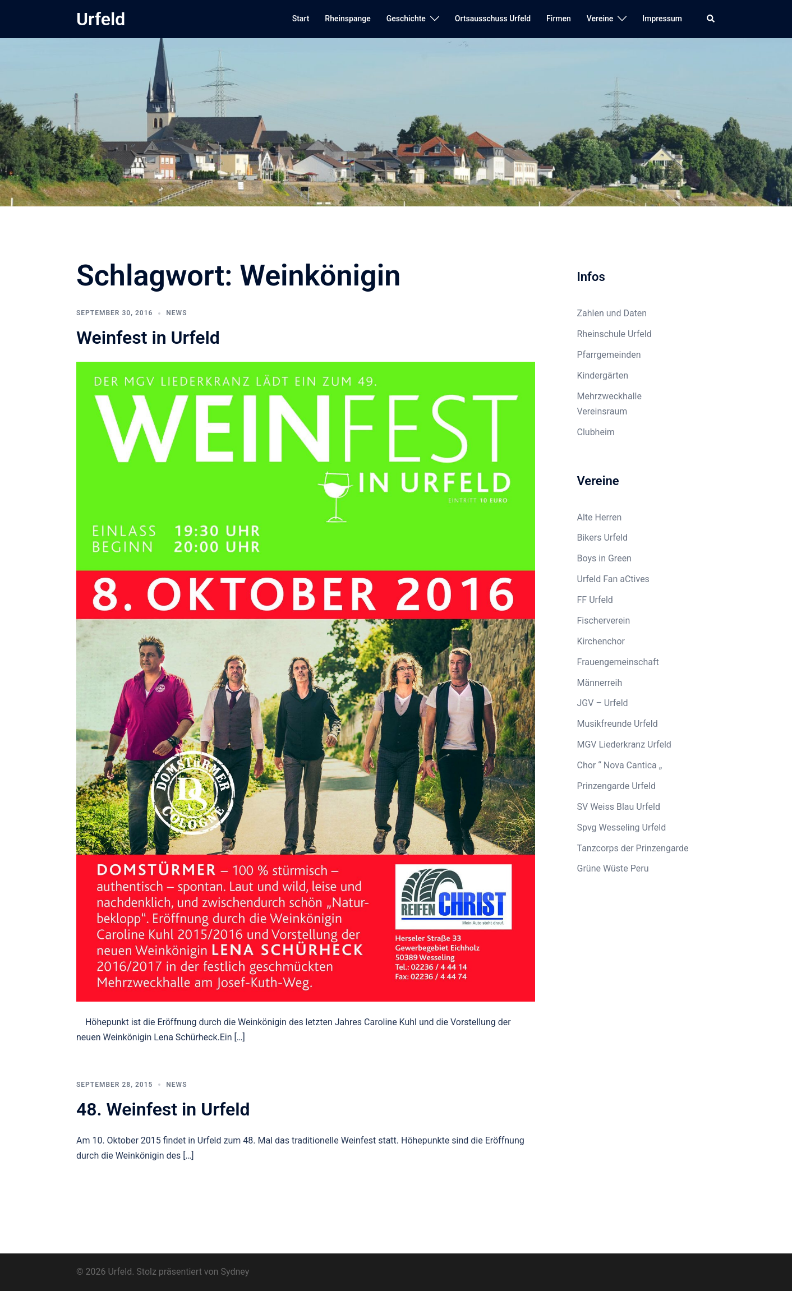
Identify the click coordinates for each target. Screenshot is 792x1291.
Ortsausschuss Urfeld (493, 18)
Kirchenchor (601, 641)
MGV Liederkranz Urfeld (624, 744)
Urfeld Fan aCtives (613, 579)
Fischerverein (603, 620)
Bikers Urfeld (602, 537)
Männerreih (600, 682)
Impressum (662, 18)
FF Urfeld (595, 599)
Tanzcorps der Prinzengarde (633, 848)
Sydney (234, 1271)
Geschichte (406, 18)
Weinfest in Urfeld (148, 337)
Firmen (558, 18)
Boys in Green (604, 558)
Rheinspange (347, 18)
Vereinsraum (602, 411)
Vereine (600, 18)
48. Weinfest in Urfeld (163, 1109)
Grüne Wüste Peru (613, 868)
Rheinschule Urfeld (614, 334)
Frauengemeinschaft (618, 662)
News (176, 313)
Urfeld (100, 19)
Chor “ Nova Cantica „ (619, 765)
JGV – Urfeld (602, 703)
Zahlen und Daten (612, 313)
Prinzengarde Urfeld (616, 786)
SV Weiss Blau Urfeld (619, 806)
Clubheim (596, 432)
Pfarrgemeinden (609, 354)
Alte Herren (599, 517)
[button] (711, 19)
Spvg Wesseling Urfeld (621, 827)
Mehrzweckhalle (609, 396)
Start (301, 18)
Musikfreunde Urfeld (617, 723)
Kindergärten (603, 375)
